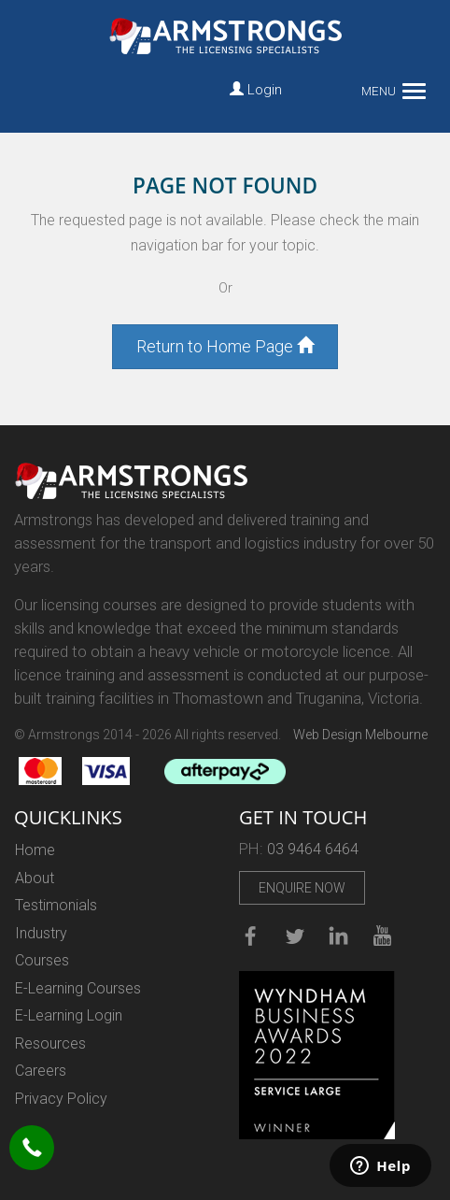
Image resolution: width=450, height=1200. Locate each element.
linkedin (338, 934)
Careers (40, 1070)
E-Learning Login (68, 1015)
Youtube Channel (382, 934)
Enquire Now (302, 887)
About (34, 878)
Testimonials (56, 905)
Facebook (249, 934)
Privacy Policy (61, 1098)
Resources (50, 1043)
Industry (41, 933)
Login (256, 89)
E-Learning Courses (78, 988)
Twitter (294, 934)
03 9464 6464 (313, 849)
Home (35, 850)
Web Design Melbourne (360, 734)
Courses (42, 960)
